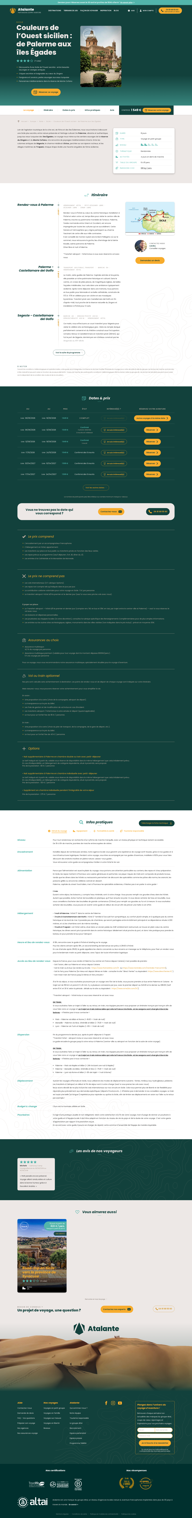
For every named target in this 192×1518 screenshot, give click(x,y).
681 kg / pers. (146, 168)
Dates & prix (69, 110)
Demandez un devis (150, 260)
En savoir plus (126, 2)
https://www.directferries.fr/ (160, 971)
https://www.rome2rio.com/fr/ (125, 988)
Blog (116, 10)
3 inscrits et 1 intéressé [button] (84, 433)
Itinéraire (48, 110)
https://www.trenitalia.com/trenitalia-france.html (144, 968)
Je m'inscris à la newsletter (154, 1443)
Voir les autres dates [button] (95, 487)
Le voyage (28, 110)
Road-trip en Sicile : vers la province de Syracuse (39, 1272)
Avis (112, 110)
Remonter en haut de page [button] (95, 1299)
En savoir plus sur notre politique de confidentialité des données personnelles (154, 1450)
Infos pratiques (92, 110)
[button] (149, 144)
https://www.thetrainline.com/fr (105, 968)
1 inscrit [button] (84, 443)
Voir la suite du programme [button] (68, 352)
